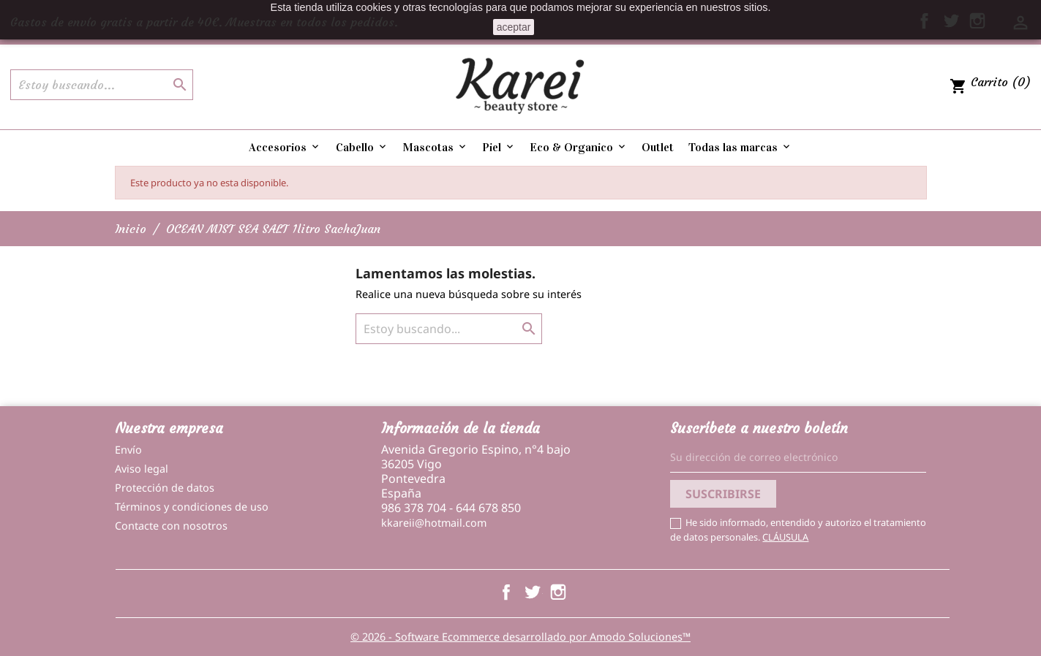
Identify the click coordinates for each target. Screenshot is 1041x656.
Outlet (658, 147)
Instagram (558, 591)
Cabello (362, 147)
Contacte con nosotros (171, 526)
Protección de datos (164, 488)
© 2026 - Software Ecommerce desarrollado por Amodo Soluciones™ (520, 637)
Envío (128, 450)
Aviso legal (141, 469)
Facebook (506, 591)
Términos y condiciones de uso (191, 507)
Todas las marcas (740, 147)
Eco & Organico (579, 147)
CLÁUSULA (785, 537)
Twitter (532, 591)
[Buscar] (101, 84)
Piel (499, 147)
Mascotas (435, 147)
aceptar (514, 27)
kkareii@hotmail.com (433, 523)
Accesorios (285, 147)
